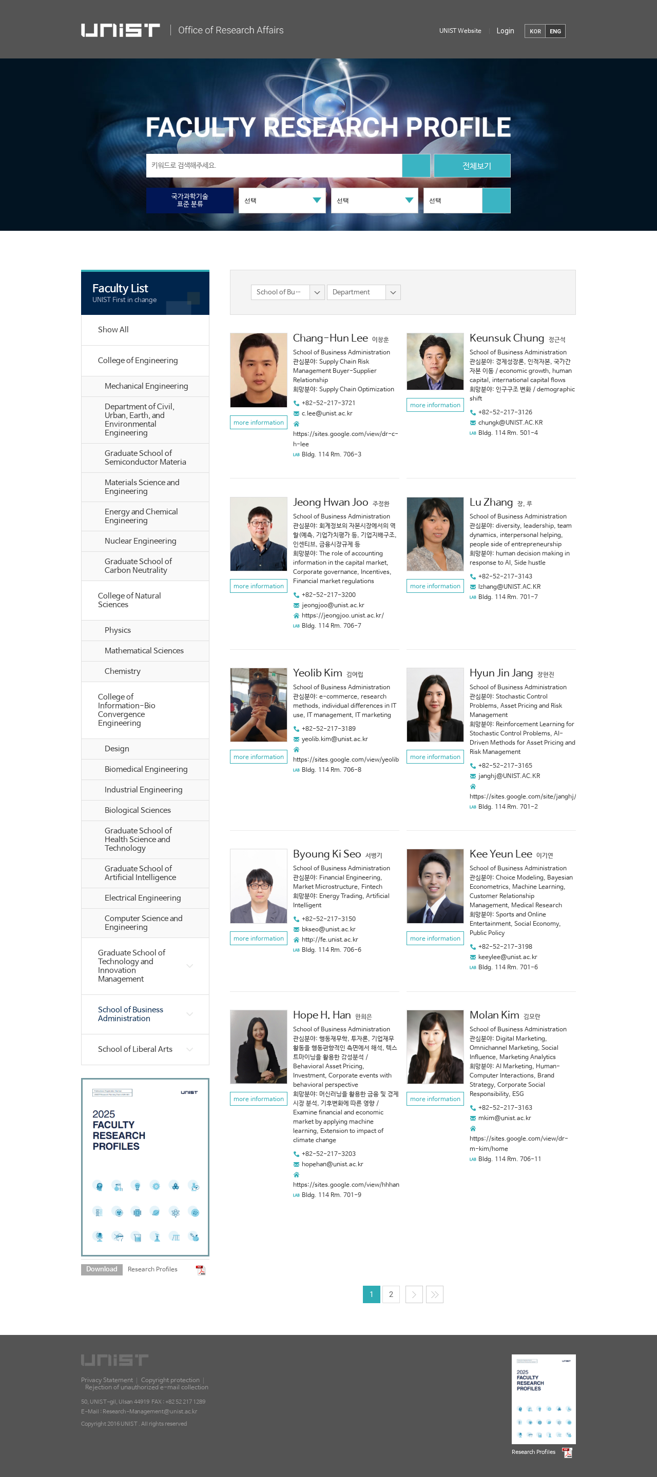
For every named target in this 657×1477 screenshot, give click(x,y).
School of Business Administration (130, 1014)
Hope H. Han (322, 1016)
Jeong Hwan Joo (331, 503)
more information (259, 423)
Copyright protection (170, 1380)
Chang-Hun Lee (330, 339)
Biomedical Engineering (146, 769)
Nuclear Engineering (141, 541)
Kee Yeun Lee (501, 855)
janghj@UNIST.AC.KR (509, 776)
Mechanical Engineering (146, 386)
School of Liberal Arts (135, 1049)
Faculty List (120, 289)
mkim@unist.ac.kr (504, 1118)
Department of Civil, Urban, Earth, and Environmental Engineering (140, 420)
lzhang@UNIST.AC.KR (509, 587)
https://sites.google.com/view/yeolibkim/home (360, 760)
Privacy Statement (107, 1380)
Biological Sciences (138, 810)
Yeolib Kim (317, 674)
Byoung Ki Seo (327, 855)
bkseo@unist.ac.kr (329, 929)
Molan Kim (494, 1016)
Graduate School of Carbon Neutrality (138, 566)
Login (505, 31)
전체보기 (472, 167)
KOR (535, 31)
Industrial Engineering (144, 790)
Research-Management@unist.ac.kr (150, 1412)
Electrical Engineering (143, 898)
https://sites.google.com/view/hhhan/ (347, 1185)
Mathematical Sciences (144, 651)
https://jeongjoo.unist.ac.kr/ (343, 616)
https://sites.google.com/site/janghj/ (523, 797)
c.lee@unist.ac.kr (327, 413)
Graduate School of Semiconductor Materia (145, 458)
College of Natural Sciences (129, 600)
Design (117, 749)
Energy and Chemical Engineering (141, 516)
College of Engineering (138, 360)
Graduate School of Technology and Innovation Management (131, 966)
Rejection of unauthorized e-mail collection (146, 1387)
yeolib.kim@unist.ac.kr (335, 739)
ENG (555, 31)
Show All (113, 330)
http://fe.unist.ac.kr (330, 940)
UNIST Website (460, 31)
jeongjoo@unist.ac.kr (333, 605)
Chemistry (123, 671)
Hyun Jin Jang (501, 674)
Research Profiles (153, 1269)
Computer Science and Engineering (144, 923)
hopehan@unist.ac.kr (332, 1164)
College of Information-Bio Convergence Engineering (127, 710)
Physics (118, 630)
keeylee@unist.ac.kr (507, 957)
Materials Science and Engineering (142, 487)
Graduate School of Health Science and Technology (138, 840)
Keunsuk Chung (507, 339)
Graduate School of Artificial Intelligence (140, 873)
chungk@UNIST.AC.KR (510, 423)
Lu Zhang (491, 503)
